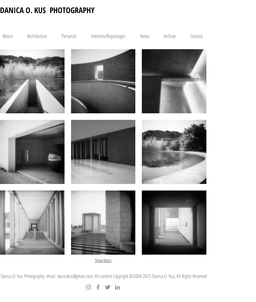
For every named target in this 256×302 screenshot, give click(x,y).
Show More (103, 260)
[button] (32, 81)
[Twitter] (107, 287)
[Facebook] (98, 287)
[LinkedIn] (117, 287)
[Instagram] (88, 287)
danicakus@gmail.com (75, 276)
